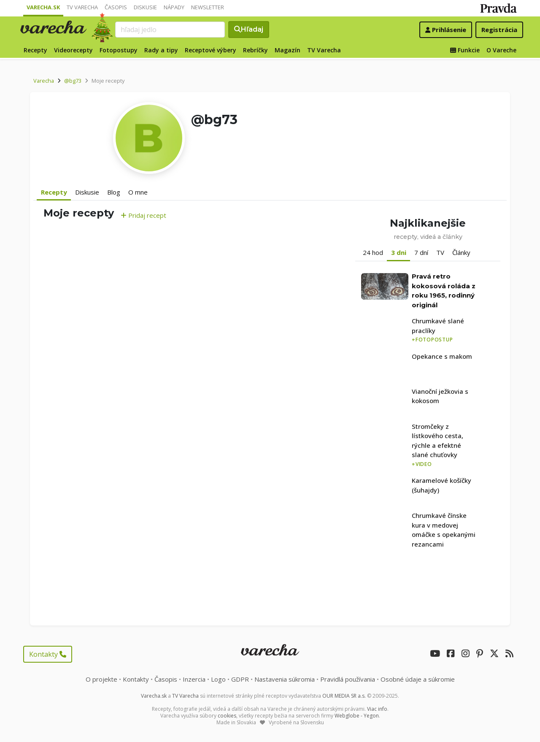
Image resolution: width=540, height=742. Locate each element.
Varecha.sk (43, 7)
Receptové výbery (210, 50)
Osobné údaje (418, 679)
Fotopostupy (119, 50)
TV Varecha (82, 7)
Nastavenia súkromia (284, 679)
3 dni (398, 252)
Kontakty (47, 654)
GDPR (240, 679)
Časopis (116, 7)
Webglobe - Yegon (357, 715)
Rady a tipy (161, 50)
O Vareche (501, 50)
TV (440, 252)
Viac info (377, 708)
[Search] (170, 30)
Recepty (35, 50)
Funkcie (465, 50)
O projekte (101, 679)
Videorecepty (73, 50)
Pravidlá (347, 679)
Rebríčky (255, 50)
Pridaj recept (143, 215)
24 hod (373, 252)
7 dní (421, 252)
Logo (218, 679)
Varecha (43, 80)
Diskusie (145, 7)
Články (461, 252)
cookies (227, 715)
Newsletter (207, 7)
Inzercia (194, 679)
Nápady (174, 7)
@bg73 (72, 80)
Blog (113, 192)
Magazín (287, 50)
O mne (138, 192)
